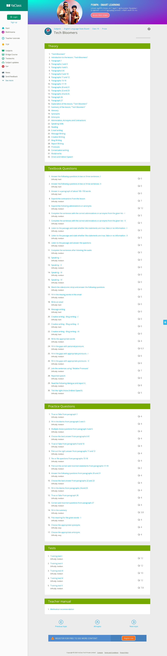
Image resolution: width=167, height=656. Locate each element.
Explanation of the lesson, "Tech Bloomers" (69, 104)
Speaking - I (56, 257)
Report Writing (57, 143)
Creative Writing (58, 137)
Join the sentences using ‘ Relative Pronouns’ (69, 368)
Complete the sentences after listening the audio (71, 250)
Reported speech (58, 376)
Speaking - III (56, 272)
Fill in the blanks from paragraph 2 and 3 (68, 421)
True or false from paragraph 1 (64, 414)
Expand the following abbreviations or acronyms (71, 206)
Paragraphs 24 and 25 (60, 94)
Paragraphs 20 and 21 (60, 87)
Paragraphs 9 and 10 (59, 74)
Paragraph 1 (56, 60)
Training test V (56, 585)
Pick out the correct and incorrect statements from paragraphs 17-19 (79, 466)
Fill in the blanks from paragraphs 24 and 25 (69, 488)
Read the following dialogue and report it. (68, 383)
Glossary (54, 110)
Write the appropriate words (63, 339)
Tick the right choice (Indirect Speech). (67, 390)
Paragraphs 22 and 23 (60, 90)
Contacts (100, 653)
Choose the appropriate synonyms (65, 525)
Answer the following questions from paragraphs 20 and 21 (76, 473)
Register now (128, 638)
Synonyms (55, 114)
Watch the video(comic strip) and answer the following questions (78, 287)
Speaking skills (57, 123)
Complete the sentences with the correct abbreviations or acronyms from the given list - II (88, 221)
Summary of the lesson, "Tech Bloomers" (68, 107)
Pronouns (55, 147)
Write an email (57, 302)
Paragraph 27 (57, 100)
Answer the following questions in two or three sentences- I (76, 176)
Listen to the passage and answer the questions (71, 243)
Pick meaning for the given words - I (66, 517)
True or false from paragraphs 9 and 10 (67, 444)
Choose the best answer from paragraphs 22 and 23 (73, 480)
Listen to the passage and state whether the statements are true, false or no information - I (89, 228)
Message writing (58, 309)
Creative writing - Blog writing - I (64, 316)
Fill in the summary (59, 510)
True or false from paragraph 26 (64, 495)
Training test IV (56, 578)
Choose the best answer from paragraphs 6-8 (70, 436)
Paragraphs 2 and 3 (59, 64)
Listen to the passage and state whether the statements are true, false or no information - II (89, 235)
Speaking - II (56, 265)
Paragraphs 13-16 (58, 80)
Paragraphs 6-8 (57, 70)
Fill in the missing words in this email (66, 294)
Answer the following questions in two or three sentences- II (76, 184)
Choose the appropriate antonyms (65, 532)
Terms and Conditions (111, 653)
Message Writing (58, 133)
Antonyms (55, 117)
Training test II (56, 563)
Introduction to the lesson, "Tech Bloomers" (69, 57)
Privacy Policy (124, 653)
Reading (54, 127)
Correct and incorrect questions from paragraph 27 (72, 503)
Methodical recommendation (62, 609)
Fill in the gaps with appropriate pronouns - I (69, 353)
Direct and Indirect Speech (62, 157)
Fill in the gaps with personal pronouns (67, 346)
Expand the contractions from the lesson (68, 198)
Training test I (56, 556)
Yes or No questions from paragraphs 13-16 (69, 458)
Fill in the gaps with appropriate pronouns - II (70, 361)
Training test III (56, 571)
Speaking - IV (56, 280)
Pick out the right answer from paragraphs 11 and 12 (73, 451)
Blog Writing (56, 140)
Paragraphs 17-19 (58, 84)
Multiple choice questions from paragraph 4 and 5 (72, 429)
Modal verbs (56, 153)
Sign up (14, 22)
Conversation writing (60, 150)
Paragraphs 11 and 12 (60, 77)
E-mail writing (57, 130)
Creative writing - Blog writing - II (65, 324)
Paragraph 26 (57, 97)
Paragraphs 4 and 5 (59, 67)
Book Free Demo (100, 15)
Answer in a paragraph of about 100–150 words (71, 191)
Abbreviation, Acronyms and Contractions (68, 120)
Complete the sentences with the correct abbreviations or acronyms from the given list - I (88, 213)
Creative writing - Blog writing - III (65, 331)
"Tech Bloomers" (58, 54)
